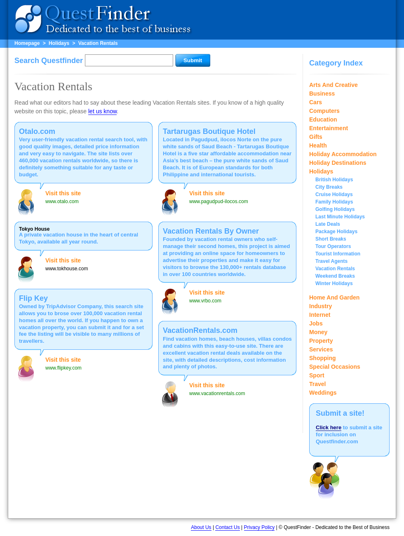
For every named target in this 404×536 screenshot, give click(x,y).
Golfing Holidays (335, 209)
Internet (319, 314)
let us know (102, 111)
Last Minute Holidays (340, 217)
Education (323, 119)
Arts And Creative (333, 85)
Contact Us (227, 527)
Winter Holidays (334, 283)
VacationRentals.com (200, 330)
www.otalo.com (62, 201)
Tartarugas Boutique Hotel (209, 131)
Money (318, 332)
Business (322, 93)
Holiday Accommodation (343, 154)
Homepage (27, 43)
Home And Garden (334, 297)
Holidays (59, 43)
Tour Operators (333, 246)
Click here (328, 427)
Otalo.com (37, 131)
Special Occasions (334, 366)
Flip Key (33, 298)
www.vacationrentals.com (217, 393)
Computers (324, 111)
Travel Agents (331, 261)
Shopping (322, 358)
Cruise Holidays (334, 194)
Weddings (323, 392)
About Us (201, 527)
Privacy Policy (259, 527)
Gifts (315, 136)
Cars (315, 102)
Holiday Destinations (337, 162)
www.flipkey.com (63, 368)
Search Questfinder (48, 60)
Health (318, 145)
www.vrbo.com (205, 301)
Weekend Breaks (335, 276)
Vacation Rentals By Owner (211, 231)
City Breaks (329, 187)
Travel (317, 384)
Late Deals (327, 224)
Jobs (316, 323)
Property (321, 340)
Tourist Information (337, 254)
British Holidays (334, 180)
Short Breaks (330, 239)
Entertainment (328, 128)
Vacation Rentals (98, 43)
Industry (320, 306)
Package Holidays (336, 231)
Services (321, 349)
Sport (316, 375)
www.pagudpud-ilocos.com (218, 201)
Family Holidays (334, 202)
